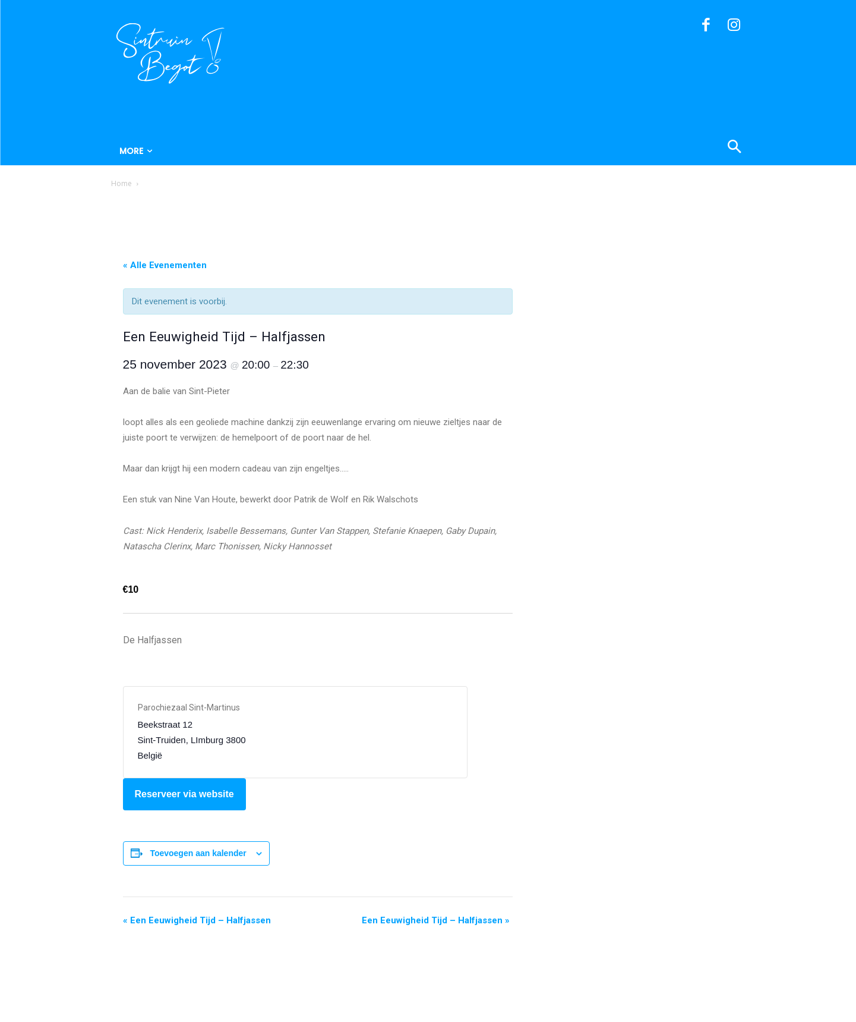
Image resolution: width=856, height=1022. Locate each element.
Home (121, 183)
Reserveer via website (184, 794)
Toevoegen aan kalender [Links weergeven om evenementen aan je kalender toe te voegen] (198, 853)
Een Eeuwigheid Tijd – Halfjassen (197, 920)
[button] (677, 148)
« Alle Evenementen (165, 265)
